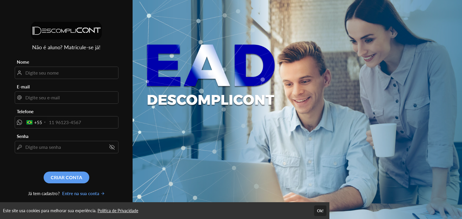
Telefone (25, 111)
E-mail (23, 86)
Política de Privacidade (118, 210)
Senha (23, 136)
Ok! (320, 210)
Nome (23, 62)
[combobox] (35, 122)
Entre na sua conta (83, 193)
